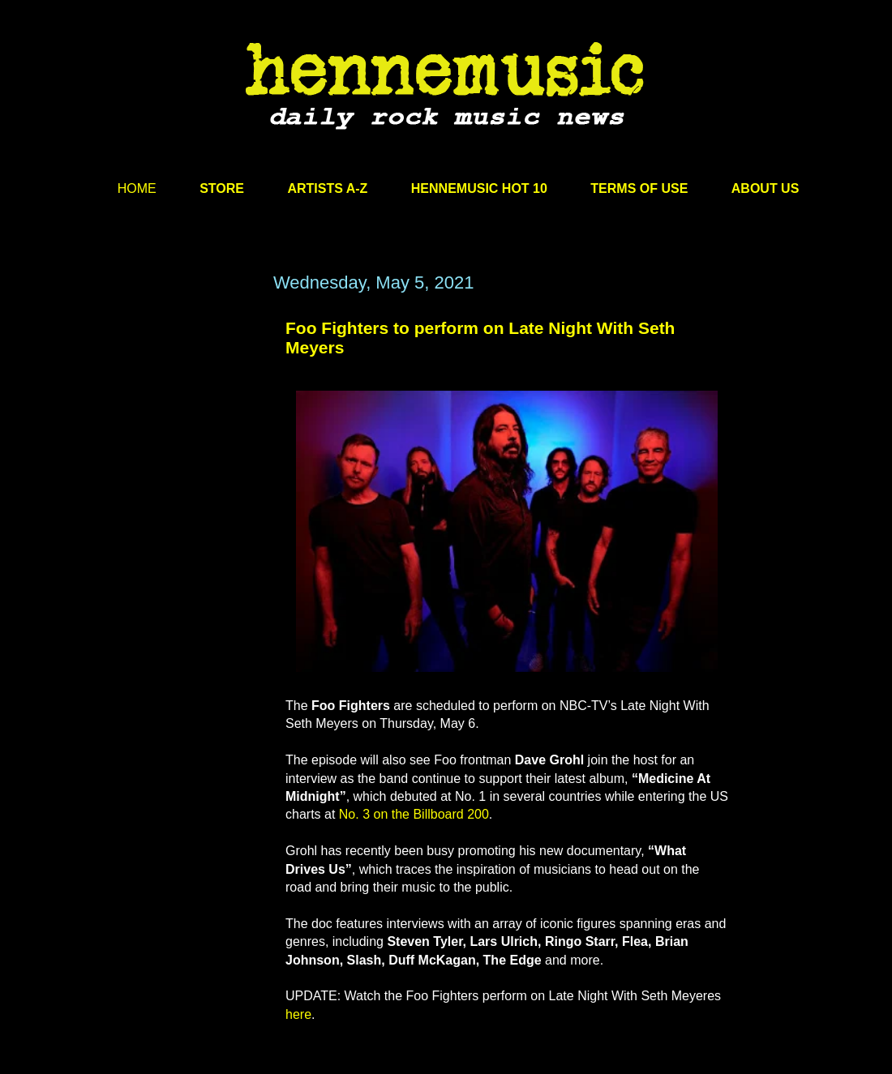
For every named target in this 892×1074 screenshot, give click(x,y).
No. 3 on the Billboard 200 (414, 814)
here (298, 1014)
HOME (137, 188)
